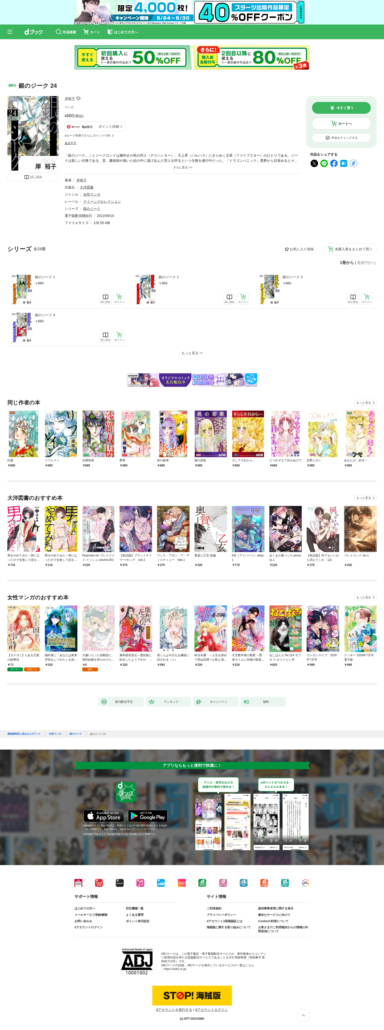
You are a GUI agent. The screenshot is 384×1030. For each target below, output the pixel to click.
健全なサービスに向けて (274, 915)
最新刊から (367, 263)
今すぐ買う (345, 108)
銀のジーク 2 (169, 277)
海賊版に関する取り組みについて (229, 927)
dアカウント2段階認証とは (224, 921)
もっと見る (363, 402)
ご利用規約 (214, 908)
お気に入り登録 (302, 249)
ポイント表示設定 (137, 921)
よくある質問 (135, 915)
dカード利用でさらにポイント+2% (87, 135)
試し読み (36, 177)
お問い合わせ (83, 921)
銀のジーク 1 (45, 277)
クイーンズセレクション (102, 201)
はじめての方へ (84, 908)
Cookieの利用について (273, 921)
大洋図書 (87, 187)
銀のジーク (91, 209)
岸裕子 (70, 98)
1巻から (347, 263)
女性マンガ (91, 194)
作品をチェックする (344, 137)
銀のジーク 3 (293, 277)
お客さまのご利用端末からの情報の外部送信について (283, 929)
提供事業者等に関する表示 (275, 908)
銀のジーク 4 (45, 315)
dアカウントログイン (88, 927)
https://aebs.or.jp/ (175, 969)
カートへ (345, 124)
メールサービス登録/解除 (91, 915)
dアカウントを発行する (174, 1010)
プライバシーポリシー (221, 915)
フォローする (78, 98)
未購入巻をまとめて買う (353, 249)
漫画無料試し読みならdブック (24, 734)
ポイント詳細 (108, 126)
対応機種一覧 (135, 908)
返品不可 (70, 143)
